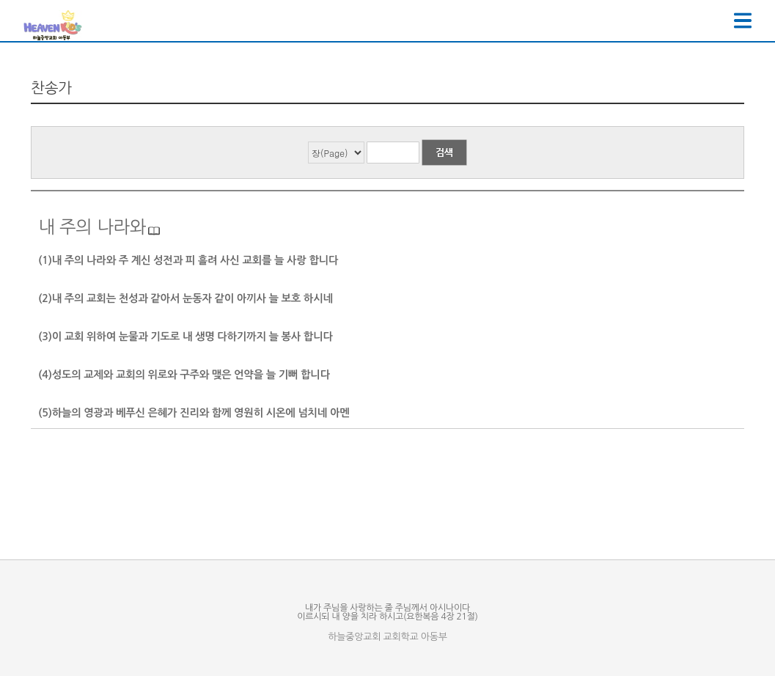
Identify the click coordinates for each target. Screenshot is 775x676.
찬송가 (51, 88)
